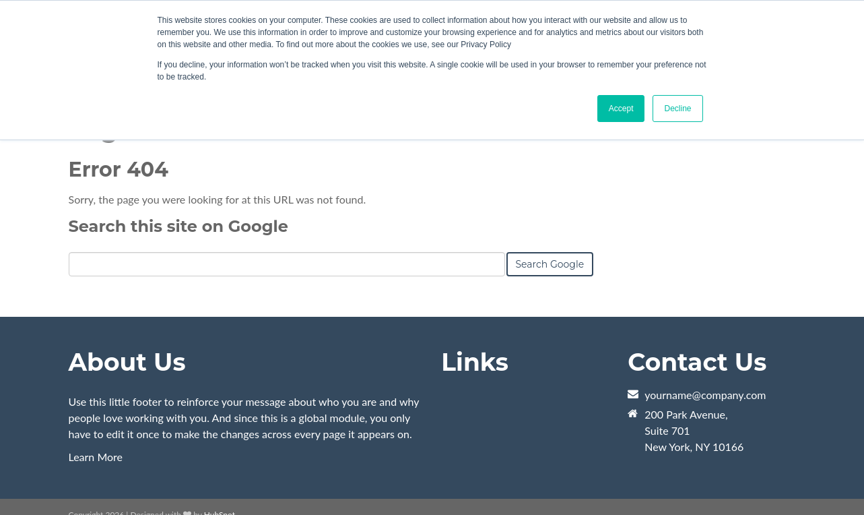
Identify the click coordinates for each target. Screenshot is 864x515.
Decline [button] (677, 108)
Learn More (96, 456)
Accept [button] (621, 108)
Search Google (550, 264)
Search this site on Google (178, 226)
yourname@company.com (705, 394)
